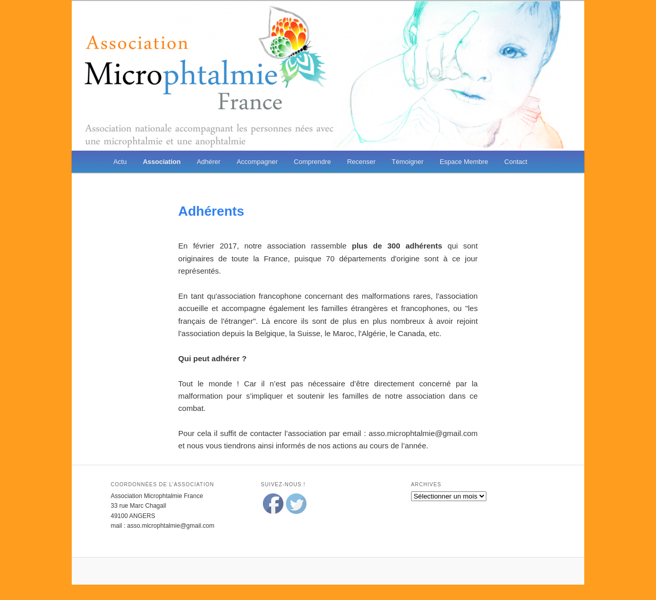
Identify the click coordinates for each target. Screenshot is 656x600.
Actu (120, 161)
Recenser (361, 161)
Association (162, 161)
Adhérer (208, 161)
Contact (515, 161)
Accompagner (257, 161)
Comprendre (312, 161)
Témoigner (407, 161)
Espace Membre (464, 161)
